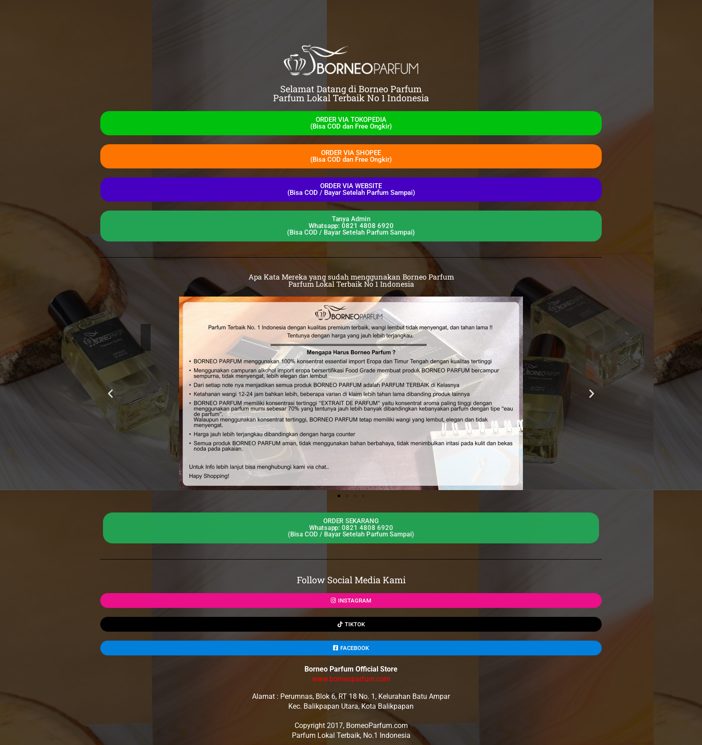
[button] (110, 393)
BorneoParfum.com (377, 725)
